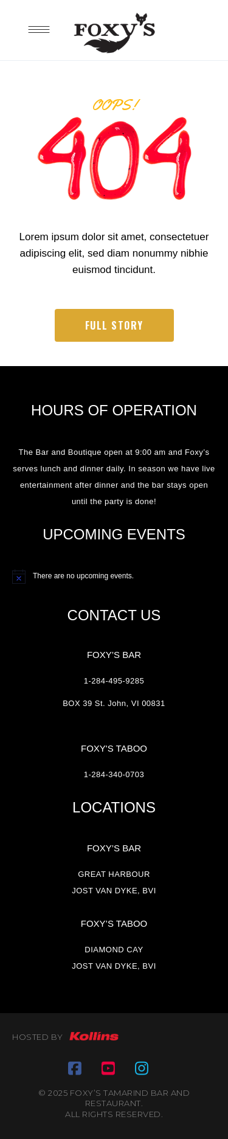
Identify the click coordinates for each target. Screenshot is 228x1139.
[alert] (114, 576)
